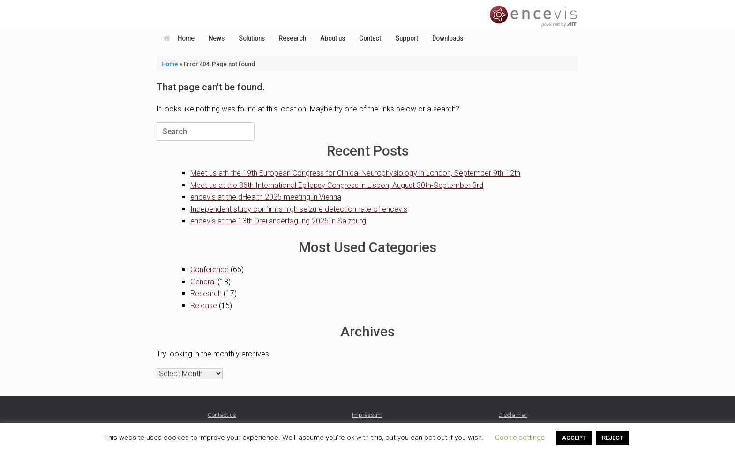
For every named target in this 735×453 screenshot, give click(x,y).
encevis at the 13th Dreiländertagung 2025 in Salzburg (278, 220)
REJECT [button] (612, 437)
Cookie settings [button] (520, 437)
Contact (370, 38)
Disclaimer (512, 414)
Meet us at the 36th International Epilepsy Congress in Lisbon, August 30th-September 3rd (336, 185)
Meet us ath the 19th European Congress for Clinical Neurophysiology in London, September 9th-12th (355, 173)
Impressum (367, 414)
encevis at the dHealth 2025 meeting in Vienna (265, 197)
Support (406, 38)
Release (203, 305)
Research (292, 38)
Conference (209, 269)
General (203, 281)
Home (179, 38)
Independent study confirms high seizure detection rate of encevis (298, 209)
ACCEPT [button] (574, 437)
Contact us (222, 414)
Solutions (252, 38)
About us (332, 38)
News (217, 38)
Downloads (447, 38)
